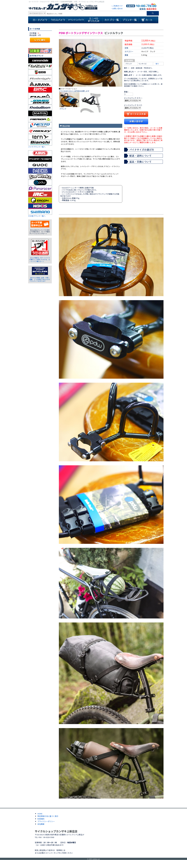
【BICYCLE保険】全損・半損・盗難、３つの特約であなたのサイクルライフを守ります (39, 279)
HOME (40, 813)
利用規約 (41, 819)
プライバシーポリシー (46, 821)
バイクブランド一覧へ (37, 147)
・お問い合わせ (117, 8)
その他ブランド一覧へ (37, 216)
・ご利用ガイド (117, 6)
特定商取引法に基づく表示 (48, 816)
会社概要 (41, 824)
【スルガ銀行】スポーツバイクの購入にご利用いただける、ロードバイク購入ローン (39, 259)
